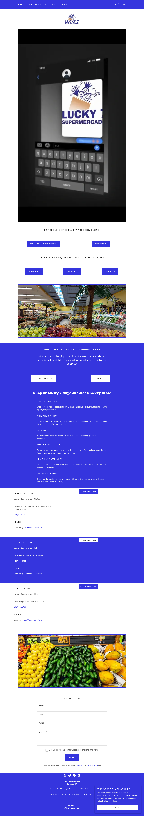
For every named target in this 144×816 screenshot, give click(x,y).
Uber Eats (72, 271)
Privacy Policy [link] (79, 765)
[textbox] (72, 706)
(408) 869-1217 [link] (20, 515)
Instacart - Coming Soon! (43, 244)
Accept (118, 807)
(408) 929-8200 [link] (20, 561)
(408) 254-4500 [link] (20, 607)
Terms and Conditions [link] (81, 795)
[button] (34, 4)
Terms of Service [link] (92, 765)
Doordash (100, 244)
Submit (72, 757)
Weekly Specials (43, 378)
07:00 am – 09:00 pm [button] (33, 528)
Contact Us (101, 378)
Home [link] (20, 5)
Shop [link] (65, 5)
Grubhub (110, 271)
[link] (119, 4)
